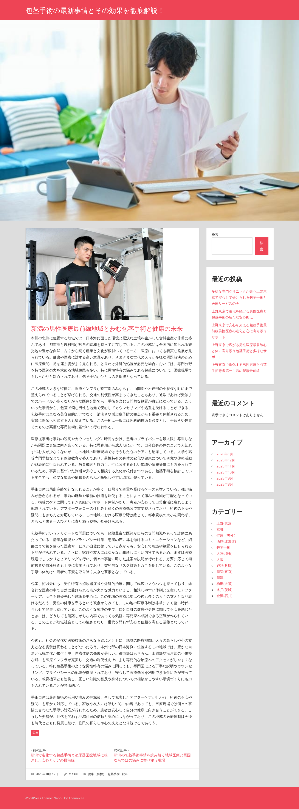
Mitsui (73, 774)
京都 (220, 529)
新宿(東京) (224, 571)
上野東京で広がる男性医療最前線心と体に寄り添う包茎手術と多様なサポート (239, 350)
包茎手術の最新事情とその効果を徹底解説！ (95, 10)
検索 (215, 234)
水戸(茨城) (224, 589)
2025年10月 (226, 472)
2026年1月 (225, 454)
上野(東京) (224, 523)
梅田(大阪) (224, 583)
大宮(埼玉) (224, 553)
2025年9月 (225, 478)
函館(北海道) (226, 541)
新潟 (124, 774)
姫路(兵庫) (224, 565)
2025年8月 (225, 484)
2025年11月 (226, 466)
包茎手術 (114, 774)
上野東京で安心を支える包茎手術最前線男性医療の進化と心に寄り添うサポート (239, 331)
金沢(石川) (224, 595)
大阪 (220, 559)
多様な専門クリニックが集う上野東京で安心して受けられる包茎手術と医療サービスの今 (239, 297)
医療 (35, 733)
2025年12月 (226, 460)
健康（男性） (97, 774)
